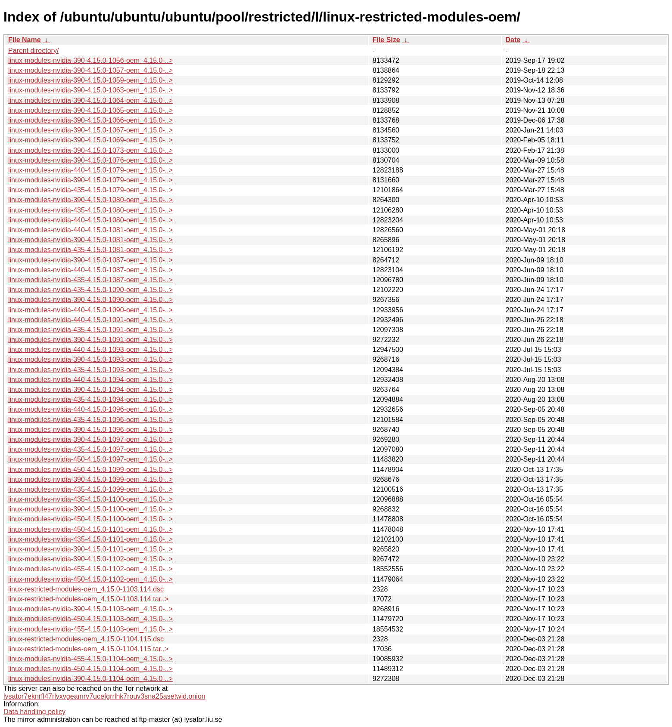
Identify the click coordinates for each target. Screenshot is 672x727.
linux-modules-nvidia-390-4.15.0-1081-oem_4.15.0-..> (90, 239)
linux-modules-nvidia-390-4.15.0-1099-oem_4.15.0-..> (90, 479)
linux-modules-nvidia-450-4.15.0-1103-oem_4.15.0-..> (90, 618)
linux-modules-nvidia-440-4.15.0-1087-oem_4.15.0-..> (90, 270)
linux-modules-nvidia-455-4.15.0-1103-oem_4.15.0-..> (90, 629)
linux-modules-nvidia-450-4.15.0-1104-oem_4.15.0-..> (90, 668)
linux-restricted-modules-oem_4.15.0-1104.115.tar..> (88, 649)
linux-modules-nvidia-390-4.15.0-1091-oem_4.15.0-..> (90, 339)
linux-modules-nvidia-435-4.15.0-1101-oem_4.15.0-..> (90, 539)
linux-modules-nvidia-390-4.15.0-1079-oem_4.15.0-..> (90, 180)
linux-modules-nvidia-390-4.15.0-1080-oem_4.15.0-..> (90, 199)
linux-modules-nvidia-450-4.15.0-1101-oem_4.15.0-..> (90, 529)
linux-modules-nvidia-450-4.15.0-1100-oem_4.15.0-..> (90, 519)
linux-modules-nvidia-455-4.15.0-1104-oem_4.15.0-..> (90, 658)
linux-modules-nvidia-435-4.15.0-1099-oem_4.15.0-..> (90, 489)
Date (512, 39)
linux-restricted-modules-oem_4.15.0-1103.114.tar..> (88, 599)
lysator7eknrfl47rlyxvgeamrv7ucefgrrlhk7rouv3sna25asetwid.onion (104, 696)
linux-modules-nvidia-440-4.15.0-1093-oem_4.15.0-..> (90, 349)
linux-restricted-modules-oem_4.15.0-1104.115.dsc (86, 639)
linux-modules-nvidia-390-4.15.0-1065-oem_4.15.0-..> (90, 110)
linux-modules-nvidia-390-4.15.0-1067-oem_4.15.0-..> (90, 130)
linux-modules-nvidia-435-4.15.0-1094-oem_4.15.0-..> (90, 399)
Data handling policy (34, 711)
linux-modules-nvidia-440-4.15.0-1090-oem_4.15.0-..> (90, 310)
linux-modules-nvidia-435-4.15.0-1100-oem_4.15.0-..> (90, 499)
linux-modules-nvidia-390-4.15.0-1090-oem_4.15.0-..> (90, 299)
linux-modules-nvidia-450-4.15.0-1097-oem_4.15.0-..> (90, 459)
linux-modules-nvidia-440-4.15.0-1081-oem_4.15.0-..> (90, 230)
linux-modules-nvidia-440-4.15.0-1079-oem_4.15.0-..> (90, 170)
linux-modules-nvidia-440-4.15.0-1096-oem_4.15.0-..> (90, 409)
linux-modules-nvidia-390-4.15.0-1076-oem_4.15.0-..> (90, 160)
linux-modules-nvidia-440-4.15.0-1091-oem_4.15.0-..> (90, 319)
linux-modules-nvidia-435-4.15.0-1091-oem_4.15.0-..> (90, 329)
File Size (386, 39)
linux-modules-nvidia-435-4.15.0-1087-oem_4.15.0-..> (90, 279)
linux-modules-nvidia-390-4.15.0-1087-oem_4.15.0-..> (90, 260)
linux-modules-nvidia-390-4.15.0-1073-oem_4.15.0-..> (90, 150)
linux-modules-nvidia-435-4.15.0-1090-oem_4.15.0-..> (90, 289)
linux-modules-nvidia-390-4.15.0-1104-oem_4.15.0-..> (90, 678)
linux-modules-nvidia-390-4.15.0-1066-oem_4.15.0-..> (90, 120)
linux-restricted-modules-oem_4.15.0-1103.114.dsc (86, 589)
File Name (24, 39)
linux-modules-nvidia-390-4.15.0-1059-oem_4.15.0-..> (90, 80)
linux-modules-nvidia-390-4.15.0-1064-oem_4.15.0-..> (90, 100)
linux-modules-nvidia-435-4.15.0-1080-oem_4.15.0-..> (90, 210)
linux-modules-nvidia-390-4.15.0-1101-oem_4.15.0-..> (90, 549)
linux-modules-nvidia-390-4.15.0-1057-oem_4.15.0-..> (90, 70)
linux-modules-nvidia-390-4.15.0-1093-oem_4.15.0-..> (90, 359)
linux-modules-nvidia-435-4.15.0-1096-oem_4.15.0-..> (90, 419)
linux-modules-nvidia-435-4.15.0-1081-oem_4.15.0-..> (90, 249)
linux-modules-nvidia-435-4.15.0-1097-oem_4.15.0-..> (90, 449)
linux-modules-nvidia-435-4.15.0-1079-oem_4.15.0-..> (90, 190)
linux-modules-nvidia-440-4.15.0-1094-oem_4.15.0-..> (90, 379)
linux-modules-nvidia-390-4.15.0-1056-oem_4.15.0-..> (90, 60)
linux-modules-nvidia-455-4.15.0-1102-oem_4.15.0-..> (90, 569)
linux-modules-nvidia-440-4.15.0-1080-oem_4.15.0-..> (90, 220)
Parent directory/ (33, 50)
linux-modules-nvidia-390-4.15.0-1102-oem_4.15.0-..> (90, 559)
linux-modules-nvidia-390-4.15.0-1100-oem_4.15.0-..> (90, 509)
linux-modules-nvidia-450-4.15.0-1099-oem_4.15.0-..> (90, 469)
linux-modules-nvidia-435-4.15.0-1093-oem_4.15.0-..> (90, 369)
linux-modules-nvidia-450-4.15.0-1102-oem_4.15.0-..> (90, 579)
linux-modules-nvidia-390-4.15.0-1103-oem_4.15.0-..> (90, 609)
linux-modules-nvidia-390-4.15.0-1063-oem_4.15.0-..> (90, 90)
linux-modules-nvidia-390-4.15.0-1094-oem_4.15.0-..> (90, 389)
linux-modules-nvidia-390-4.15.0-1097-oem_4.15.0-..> (90, 439)
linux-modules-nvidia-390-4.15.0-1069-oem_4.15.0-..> (90, 140)
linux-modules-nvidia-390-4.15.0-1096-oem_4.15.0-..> (90, 429)
